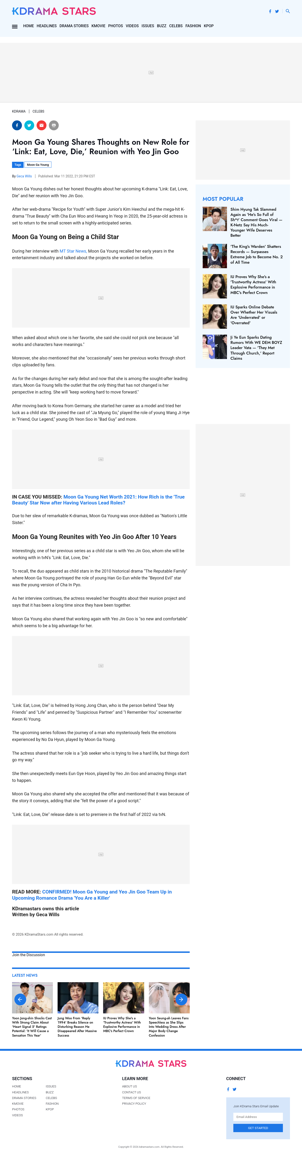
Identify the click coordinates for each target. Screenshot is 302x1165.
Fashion (193, 26)
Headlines (47, 26)
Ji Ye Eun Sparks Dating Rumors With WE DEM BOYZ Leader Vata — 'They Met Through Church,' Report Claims (256, 347)
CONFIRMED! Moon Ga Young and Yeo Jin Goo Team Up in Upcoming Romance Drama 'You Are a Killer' (92, 895)
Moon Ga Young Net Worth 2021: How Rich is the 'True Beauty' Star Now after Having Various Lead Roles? (98, 500)
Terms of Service (136, 1098)
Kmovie (98, 26)
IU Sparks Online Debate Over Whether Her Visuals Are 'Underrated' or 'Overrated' (254, 314)
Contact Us (131, 1092)
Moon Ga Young (38, 164)
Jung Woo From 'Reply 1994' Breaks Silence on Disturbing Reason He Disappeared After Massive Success (77, 1027)
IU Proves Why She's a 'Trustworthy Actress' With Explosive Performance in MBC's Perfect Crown (122, 1025)
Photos (115, 26)
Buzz (161, 26)
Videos (132, 26)
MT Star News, (74, 251)
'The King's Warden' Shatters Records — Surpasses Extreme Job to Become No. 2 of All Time (257, 254)
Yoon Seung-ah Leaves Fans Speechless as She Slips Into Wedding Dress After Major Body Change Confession (169, 1027)
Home (28, 26)
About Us (129, 1086)
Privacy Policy (134, 1103)
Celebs (176, 26)
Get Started (258, 1128)
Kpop (209, 26)
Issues (148, 26)
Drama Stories (73, 26)
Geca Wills (25, 176)
